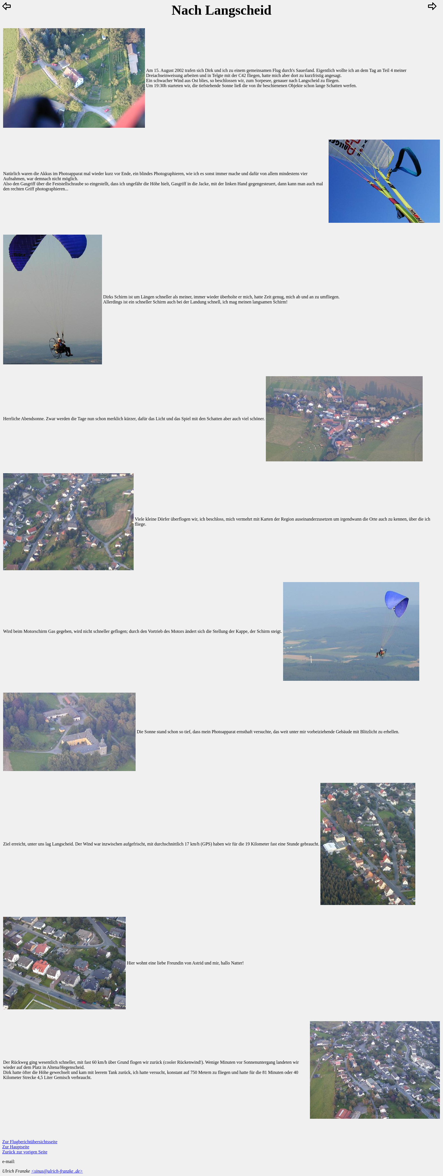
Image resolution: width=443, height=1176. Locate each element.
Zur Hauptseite (15, 1146)
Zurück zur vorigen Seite (24, 1151)
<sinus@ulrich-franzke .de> (57, 1171)
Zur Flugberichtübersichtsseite (29, 1141)
